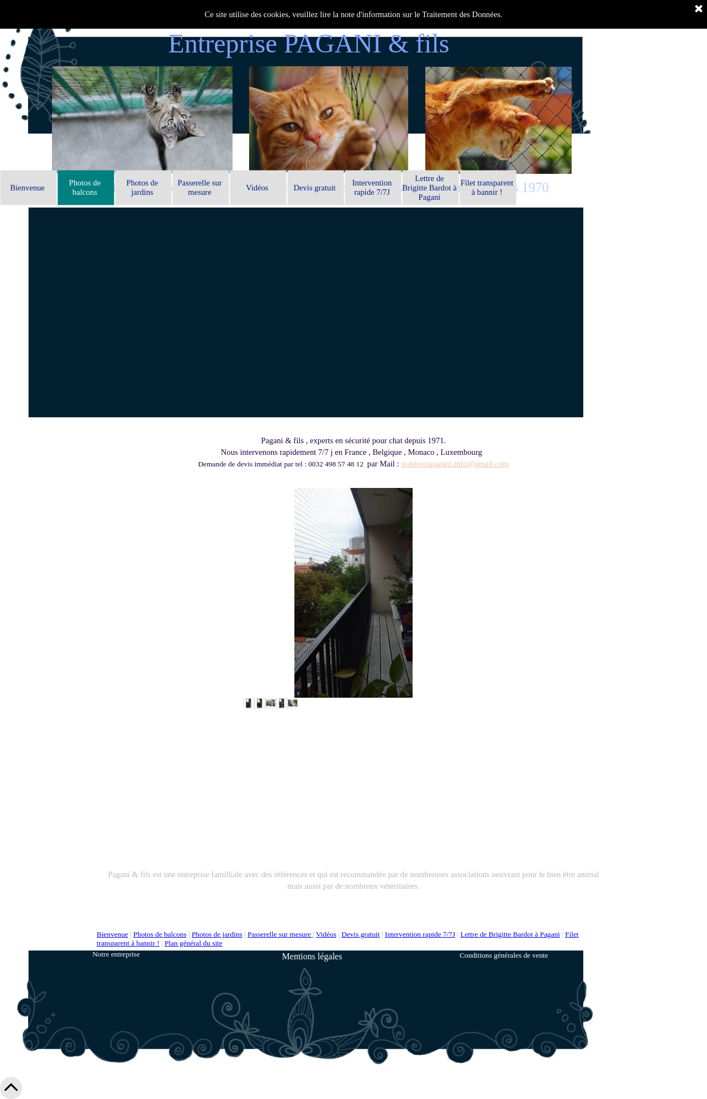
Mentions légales (312, 956)
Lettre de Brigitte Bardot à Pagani (510, 934)
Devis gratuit (360, 934)
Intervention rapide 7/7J (420, 934)
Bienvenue (112, 934)
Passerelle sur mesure (280, 934)
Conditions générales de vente (504, 955)
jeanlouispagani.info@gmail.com (455, 463)
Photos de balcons (159, 934)
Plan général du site (194, 943)
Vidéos (326, 934)
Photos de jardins (217, 934)
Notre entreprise (116, 954)
